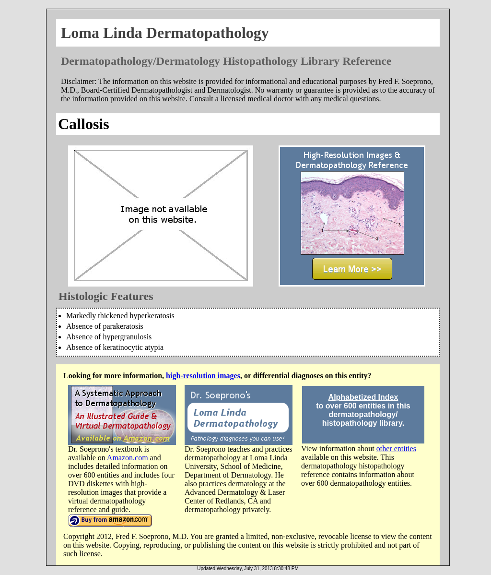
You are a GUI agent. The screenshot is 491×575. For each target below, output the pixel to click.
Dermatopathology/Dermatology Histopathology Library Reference (226, 61)
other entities (396, 448)
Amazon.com (127, 458)
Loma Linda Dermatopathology (165, 32)
